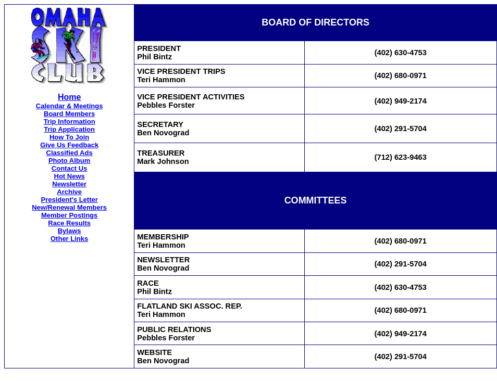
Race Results (69, 223)
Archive (69, 192)
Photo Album (69, 160)
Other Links (69, 239)
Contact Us (70, 168)
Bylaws (69, 231)
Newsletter (69, 184)
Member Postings (69, 215)
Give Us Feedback (69, 145)
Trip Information (69, 121)
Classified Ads (69, 153)
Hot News (69, 176)
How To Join (69, 137)
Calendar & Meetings (69, 106)
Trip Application (69, 129)
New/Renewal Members (69, 207)
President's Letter (69, 199)
